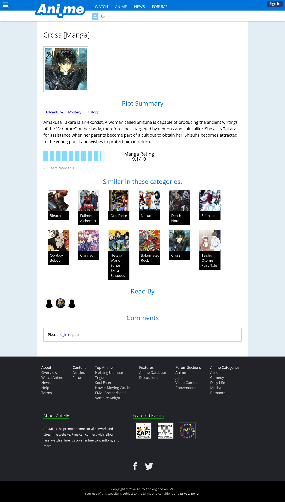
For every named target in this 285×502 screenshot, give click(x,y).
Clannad (86, 255)
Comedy (217, 377)
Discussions (148, 377)
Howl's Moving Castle (112, 387)
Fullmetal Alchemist (88, 218)
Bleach (55, 215)
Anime (121, 6)
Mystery (75, 112)
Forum (78, 377)
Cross (175, 255)
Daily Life (217, 382)
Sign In (274, 3)
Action (215, 372)
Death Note (176, 218)
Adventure (54, 112)
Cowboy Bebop (56, 258)
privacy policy (189, 493)
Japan (179, 377)
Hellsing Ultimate (109, 372)
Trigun (100, 377)
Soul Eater (103, 382)
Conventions (185, 387)
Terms (46, 392)
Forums (159, 6)
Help (45, 387)
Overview (49, 372)
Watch (101, 6)
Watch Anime (52, 377)
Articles (79, 372)
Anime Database (152, 372)
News (139, 6)
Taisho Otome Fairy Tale (209, 260)
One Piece (118, 215)
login (63, 334)
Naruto (146, 215)
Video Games (186, 382)
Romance (218, 392)
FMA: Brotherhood (110, 392)
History (93, 112)
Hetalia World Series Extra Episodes (117, 265)
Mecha (215, 387)
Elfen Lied (210, 215)
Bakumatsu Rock (150, 258)
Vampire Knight (107, 397)
